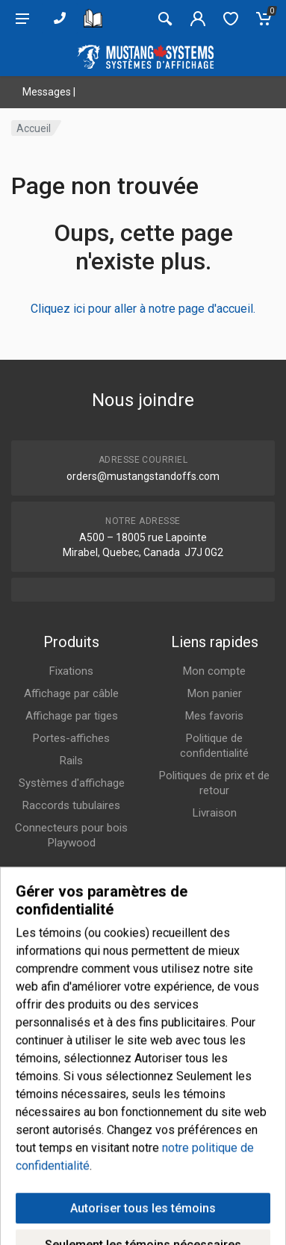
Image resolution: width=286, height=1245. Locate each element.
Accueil (33, 128)
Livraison (215, 813)
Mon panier (214, 693)
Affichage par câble (71, 693)
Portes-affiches (71, 738)
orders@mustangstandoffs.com (143, 476)
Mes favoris (214, 716)
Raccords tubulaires (71, 805)
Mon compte (214, 671)
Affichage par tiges (71, 716)
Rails (71, 760)
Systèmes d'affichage (72, 783)
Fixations (71, 671)
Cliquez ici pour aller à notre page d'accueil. (143, 309)
